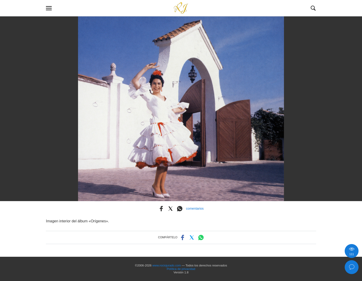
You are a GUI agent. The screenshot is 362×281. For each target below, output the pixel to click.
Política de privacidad (181, 269)
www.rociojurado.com (166, 265)
